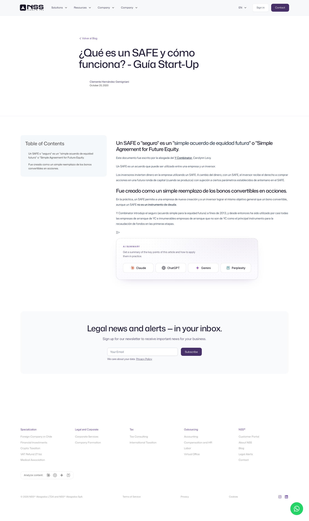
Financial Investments (33, 442)
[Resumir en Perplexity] (236, 268)
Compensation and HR (198, 442)
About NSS (245, 442)
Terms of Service (132, 496)
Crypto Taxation (30, 448)
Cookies (233, 496)
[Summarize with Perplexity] (68, 475)
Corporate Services (86, 436)
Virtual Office (192, 454)
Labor (187, 448)
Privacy (185, 496)
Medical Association (32, 460)
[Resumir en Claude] (138, 268)
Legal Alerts (246, 454)
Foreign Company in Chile (36, 436)
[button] (59, 7)
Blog (241, 448)
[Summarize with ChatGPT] (55, 475)
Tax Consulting (139, 436)
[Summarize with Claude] (48, 475)
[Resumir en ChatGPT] (170, 268)
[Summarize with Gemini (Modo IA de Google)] (62, 475)
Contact (244, 460)
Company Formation (88, 442)
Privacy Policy (144, 359)
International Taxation (143, 442)
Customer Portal (249, 436)
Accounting (191, 436)
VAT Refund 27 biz (31, 454)
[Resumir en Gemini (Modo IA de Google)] (203, 268)
